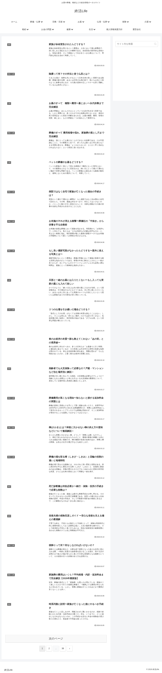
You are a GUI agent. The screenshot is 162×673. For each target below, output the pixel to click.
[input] (136, 44)
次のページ (56, 638)
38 (63, 648)
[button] (155, 44)
